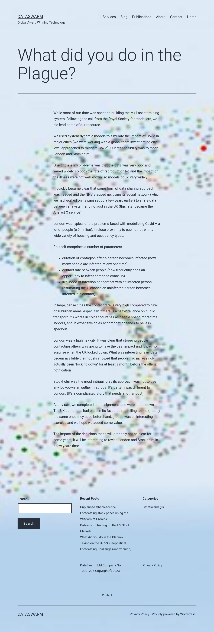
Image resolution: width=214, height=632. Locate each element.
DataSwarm (30, 16)
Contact (176, 17)
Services (109, 17)
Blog (123, 17)
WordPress (188, 614)
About (160, 17)
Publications (141, 17)
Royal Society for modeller (129, 119)
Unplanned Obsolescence (98, 507)
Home (191, 17)
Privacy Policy (139, 614)
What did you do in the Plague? (101, 537)
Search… (24, 499)
